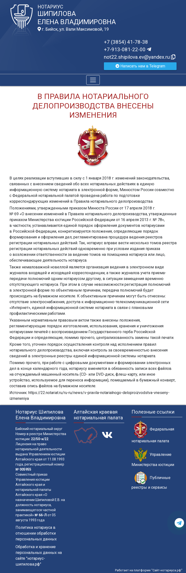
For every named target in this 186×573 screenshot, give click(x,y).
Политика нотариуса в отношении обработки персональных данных (36, 533)
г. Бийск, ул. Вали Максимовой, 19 (73, 29)
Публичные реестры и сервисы (151, 480)
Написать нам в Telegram (140, 66)
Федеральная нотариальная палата (153, 432)
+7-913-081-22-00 (127, 49)
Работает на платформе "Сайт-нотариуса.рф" (148, 570)
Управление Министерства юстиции (153, 457)
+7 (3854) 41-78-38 (126, 42)
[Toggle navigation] (93, 80)
